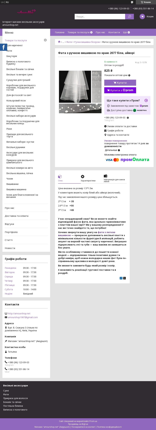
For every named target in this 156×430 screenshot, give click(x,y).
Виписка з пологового (15, 409)
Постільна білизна (13, 405)
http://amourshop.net (19, 313)
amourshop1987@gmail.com (23, 317)
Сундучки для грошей (18, 80)
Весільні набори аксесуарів (21, 116)
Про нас (100, 32)
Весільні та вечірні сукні (19, 74)
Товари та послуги (78, 32)
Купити (122, 82)
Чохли (9, 179)
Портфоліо (11, 231)
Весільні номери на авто (19, 168)
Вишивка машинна (16, 189)
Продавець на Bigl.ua (78, 424)
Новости (10, 248)
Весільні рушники (15, 147)
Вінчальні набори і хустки (20, 142)
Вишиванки (12, 184)
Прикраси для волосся (15, 398)
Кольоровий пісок (16, 100)
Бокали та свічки (12, 402)
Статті (9, 239)
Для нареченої (14, 45)
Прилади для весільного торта (19, 135)
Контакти (114, 32)
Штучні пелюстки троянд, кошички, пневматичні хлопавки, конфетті (20, 108)
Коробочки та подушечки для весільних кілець (22, 122)
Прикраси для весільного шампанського (20, 161)
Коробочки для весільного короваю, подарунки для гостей (21, 87)
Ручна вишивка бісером (87, 42)
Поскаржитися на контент (83, 427)
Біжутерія (11, 56)
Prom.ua (93, 421)
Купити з (121, 90)
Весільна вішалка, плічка (19, 173)
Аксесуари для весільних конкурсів (19, 154)
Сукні (6, 390)
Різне (9, 129)
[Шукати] (129, 16)
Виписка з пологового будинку (18, 62)
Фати (69, 42)
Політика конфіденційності (109, 427)
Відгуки (9, 223)
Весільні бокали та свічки (20, 69)
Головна (59, 32)
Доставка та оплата (16, 215)
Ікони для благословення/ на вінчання (22, 196)
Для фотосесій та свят (18, 95)
